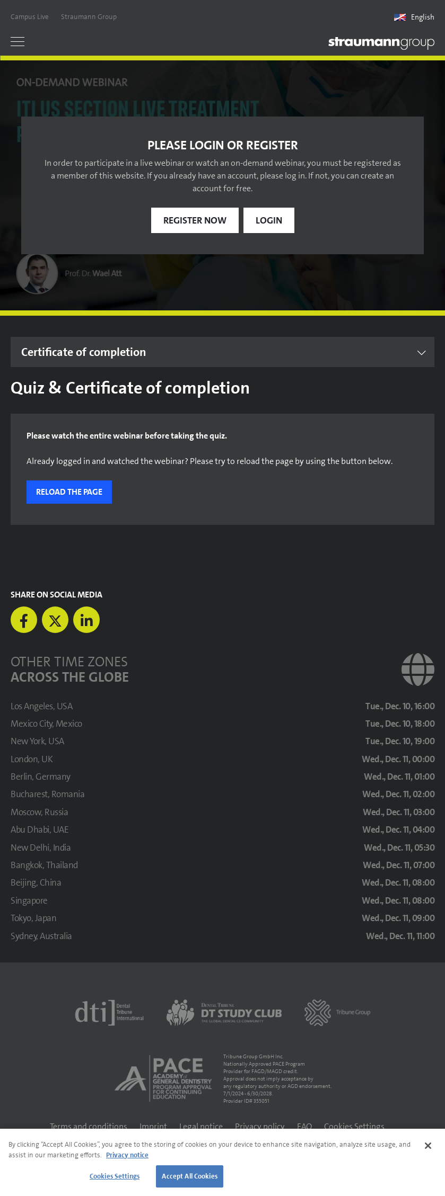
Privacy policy (260, 1126)
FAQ (304, 1126)
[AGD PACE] (163, 1078)
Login (269, 220)
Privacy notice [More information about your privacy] (127, 1154)
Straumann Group (89, 16)
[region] (222, 1162)
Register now (194, 220)
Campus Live (30, 16)
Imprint (153, 1126)
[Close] (428, 1145)
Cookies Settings (354, 1126)
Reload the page (69, 491)
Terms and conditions (88, 1126)
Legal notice (201, 1126)
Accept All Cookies (189, 1176)
